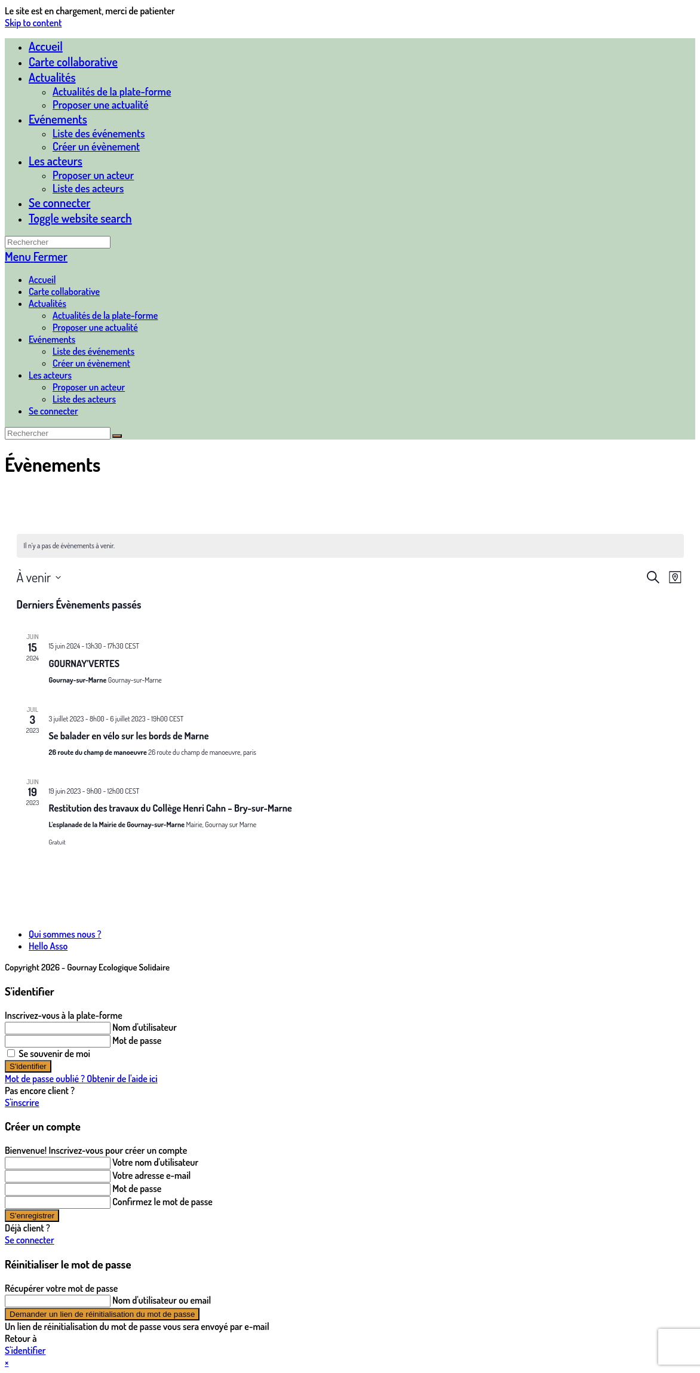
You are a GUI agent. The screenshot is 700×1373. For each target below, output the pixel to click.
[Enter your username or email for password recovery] (57, 1301)
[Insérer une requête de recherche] (57, 242)
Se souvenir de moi (48, 1053)
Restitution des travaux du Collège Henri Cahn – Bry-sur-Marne (170, 808)
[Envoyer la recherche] (117, 436)
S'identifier (28, 1066)
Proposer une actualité (95, 327)
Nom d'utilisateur (144, 1027)
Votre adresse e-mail (151, 1175)
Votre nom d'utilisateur (155, 1162)
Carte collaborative (64, 291)
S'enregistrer (32, 1215)
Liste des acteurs (84, 399)
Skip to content (33, 23)
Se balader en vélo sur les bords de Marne (129, 736)
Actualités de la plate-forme (105, 315)
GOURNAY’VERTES (84, 663)
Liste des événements (93, 351)
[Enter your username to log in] (57, 1028)
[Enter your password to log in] (57, 1041)
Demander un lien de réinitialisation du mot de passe (102, 1314)
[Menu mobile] (36, 256)
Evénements (52, 339)
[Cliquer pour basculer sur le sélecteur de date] (39, 577)
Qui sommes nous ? (65, 934)
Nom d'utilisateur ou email (161, 1300)
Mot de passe (136, 1040)
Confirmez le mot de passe (162, 1202)
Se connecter (59, 202)
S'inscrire (22, 1102)
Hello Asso (48, 946)
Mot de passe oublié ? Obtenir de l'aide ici (81, 1079)
